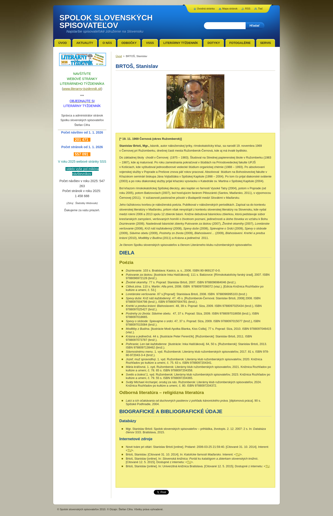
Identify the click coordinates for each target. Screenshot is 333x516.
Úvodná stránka (206, 8)
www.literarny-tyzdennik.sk (82, 89)
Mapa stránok (229, 8)
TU (129, 450)
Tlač (260, 8)
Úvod (119, 56)
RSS (247, 8)
